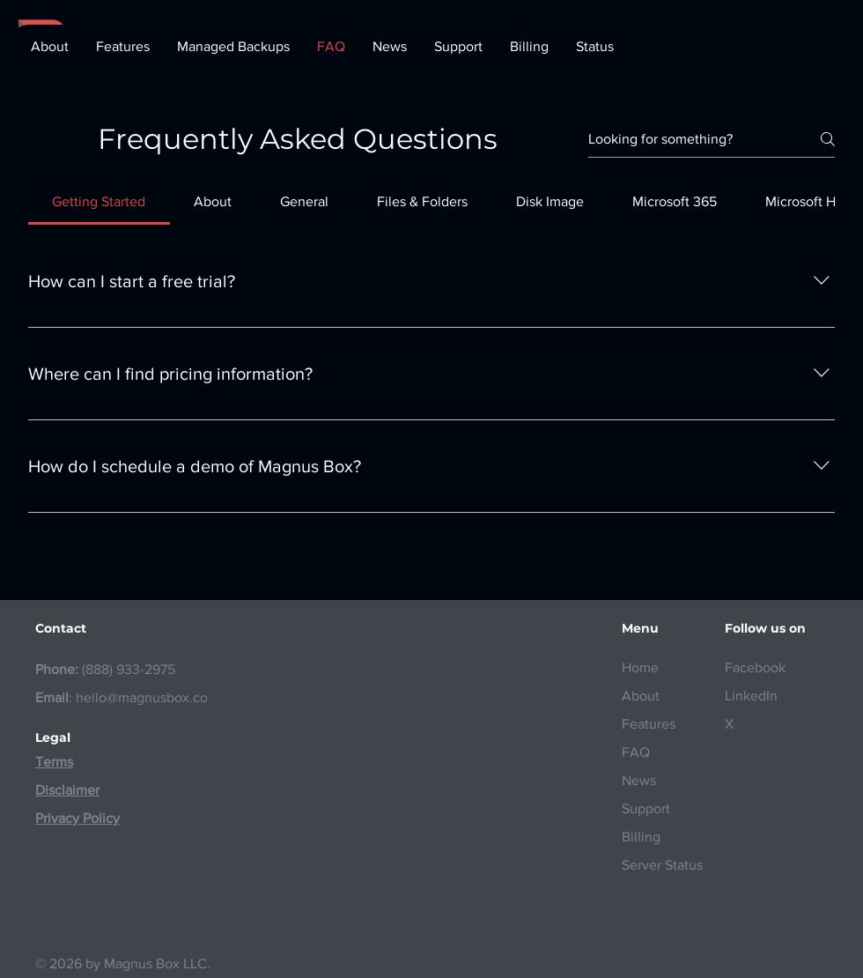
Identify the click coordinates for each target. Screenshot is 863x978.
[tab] (99, 202)
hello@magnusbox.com (147, 697)
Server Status (662, 864)
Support (646, 808)
